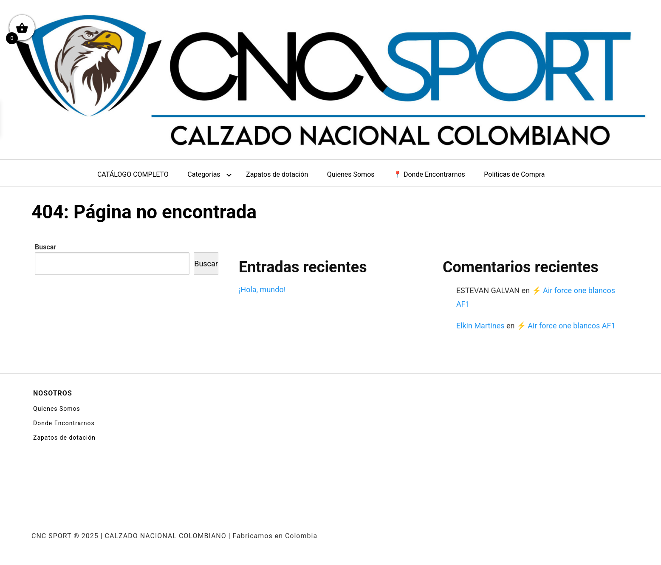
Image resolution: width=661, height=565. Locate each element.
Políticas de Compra (514, 174)
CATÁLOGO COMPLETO (133, 174)
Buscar (45, 247)
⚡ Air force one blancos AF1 (566, 325)
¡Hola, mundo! (262, 289)
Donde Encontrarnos (64, 423)
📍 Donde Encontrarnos (429, 174)
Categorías (203, 174)
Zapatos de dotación (277, 174)
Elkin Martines (480, 325)
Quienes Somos (351, 174)
